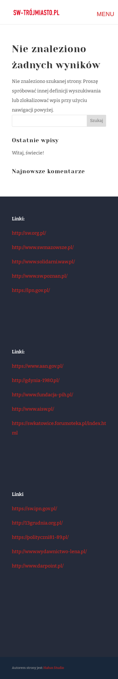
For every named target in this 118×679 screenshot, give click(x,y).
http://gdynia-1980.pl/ (35, 380)
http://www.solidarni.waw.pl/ (43, 262)
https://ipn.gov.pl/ (31, 290)
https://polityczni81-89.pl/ (40, 537)
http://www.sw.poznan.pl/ (39, 276)
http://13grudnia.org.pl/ (37, 523)
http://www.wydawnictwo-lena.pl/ (49, 551)
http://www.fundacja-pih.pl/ (42, 394)
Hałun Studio (53, 668)
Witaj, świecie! (28, 153)
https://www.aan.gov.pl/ (37, 366)
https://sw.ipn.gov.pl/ (34, 508)
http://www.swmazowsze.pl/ (43, 247)
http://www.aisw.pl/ (33, 409)
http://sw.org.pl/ (29, 233)
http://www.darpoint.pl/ (38, 566)
